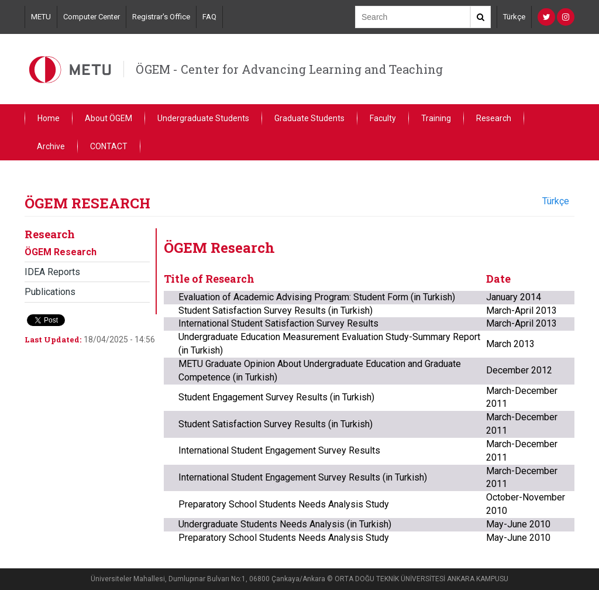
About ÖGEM (108, 118)
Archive (51, 146)
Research (493, 118)
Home (48, 118)
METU (41, 16)
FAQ (209, 16)
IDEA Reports (52, 271)
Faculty (383, 118)
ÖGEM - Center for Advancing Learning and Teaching (289, 69)
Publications (50, 291)
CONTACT (109, 146)
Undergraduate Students (203, 118)
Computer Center (91, 16)
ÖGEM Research (61, 252)
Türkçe (514, 16)
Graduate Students (309, 118)
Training (436, 118)
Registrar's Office (161, 16)
